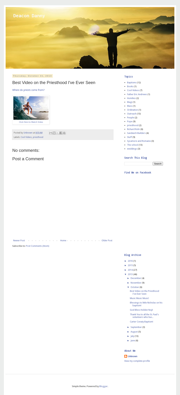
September (136, 327)
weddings (132, 148)
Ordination (132, 109)
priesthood (38, 137)
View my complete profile (137, 361)
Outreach (131, 113)
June (133, 340)
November (136, 282)
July (133, 336)
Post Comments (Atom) (37, 246)
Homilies (131, 98)
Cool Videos (26, 137)
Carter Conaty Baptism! (141, 321)
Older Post (107, 240)
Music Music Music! (139, 298)
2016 (130, 261)
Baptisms (131, 82)
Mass (129, 106)
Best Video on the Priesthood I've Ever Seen (144, 292)
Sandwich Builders (136, 133)
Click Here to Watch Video (31, 122)
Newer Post (19, 240)
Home (63, 240)
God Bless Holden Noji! (141, 310)
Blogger (103, 386)
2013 (130, 274)
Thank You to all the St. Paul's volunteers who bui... (144, 316)
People (130, 117)
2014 (130, 270)
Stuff (129, 137)
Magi (129, 102)
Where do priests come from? (28, 90)
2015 (130, 265)
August (134, 331)
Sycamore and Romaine (139, 141)
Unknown (132, 356)
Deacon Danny (29, 15)
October (135, 287)
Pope (129, 121)
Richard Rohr (133, 129)
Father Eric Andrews (137, 94)
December (136, 278)
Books (130, 86)
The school (132, 145)
